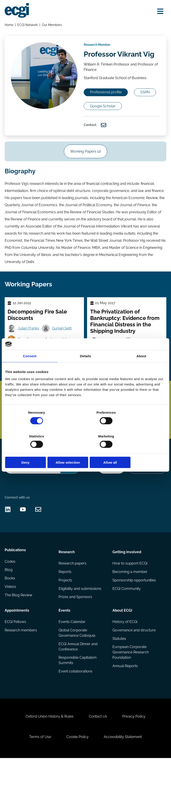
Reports (65, 613)
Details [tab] (85, 368)
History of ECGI (124, 664)
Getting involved (126, 592)
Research (67, 592)
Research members (21, 672)
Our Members (53, 26)
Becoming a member (129, 613)
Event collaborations (76, 714)
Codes (10, 604)
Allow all (140, 451)
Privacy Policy (135, 764)
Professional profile (108, 107)
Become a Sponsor (146, 501)
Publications (15, 592)
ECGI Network (28, 26)
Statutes (119, 681)
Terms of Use (38, 787)
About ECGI (122, 651)
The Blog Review (19, 639)
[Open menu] (159, 11)
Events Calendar (72, 664)
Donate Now (109, 501)
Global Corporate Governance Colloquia (77, 675)
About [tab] (141, 368)
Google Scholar (136, 122)
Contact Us (98, 764)
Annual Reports (125, 709)
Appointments (17, 651)
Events (65, 651)
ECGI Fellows (15, 664)
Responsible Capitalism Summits (78, 703)
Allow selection (85, 451)
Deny (31, 451)
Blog (9, 613)
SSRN (97, 122)
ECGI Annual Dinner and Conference (78, 689)
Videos (10, 630)
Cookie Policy (77, 787)
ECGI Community (126, 630)
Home (9, 26)
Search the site (17, 490)
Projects (65, 622)
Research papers (73, 604)
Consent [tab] (30, 368)
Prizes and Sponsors (75, 639)
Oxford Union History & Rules (48, 764)
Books (10, 622)
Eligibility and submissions (80, 630)
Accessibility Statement (125, 787)
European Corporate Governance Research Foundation (130, 695)
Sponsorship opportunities (134, 622)
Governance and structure (133, 672)
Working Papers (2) (85, 171)
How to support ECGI (129, 604)
